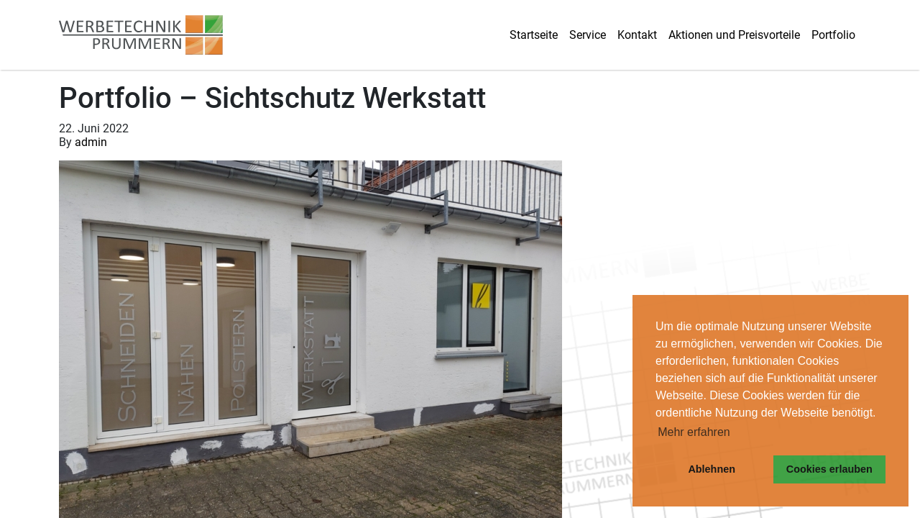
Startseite (534, 35)
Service (587, 35)
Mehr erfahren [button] (694, 432)
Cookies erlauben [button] (829, 469)
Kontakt (637, 35)
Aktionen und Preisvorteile (734, 35)
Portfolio (833, 35)
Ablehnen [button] (711, 469)
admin (91, 142)
